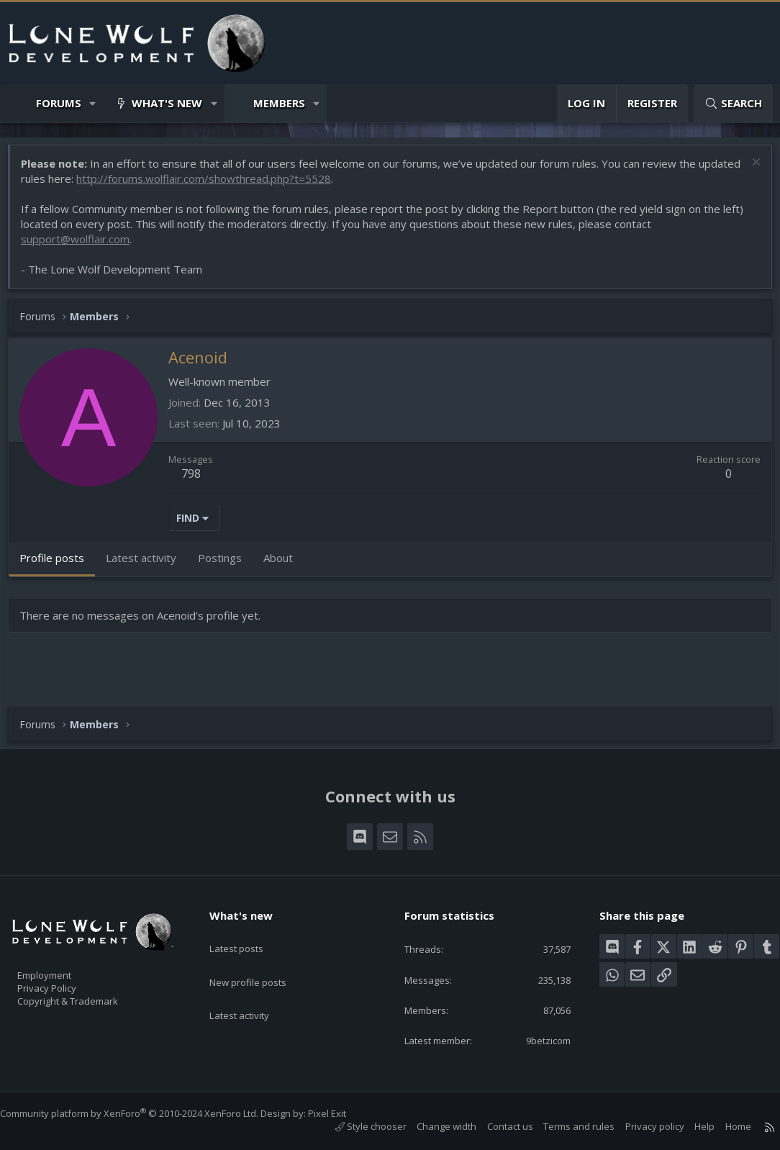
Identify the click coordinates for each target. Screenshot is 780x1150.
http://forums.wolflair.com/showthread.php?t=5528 (255, 185)
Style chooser (356, 1126)
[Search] (733, 103)
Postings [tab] (227, 565)
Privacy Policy (65, 981)
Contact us (496, 1126)
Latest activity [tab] (148, 565)
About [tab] (285, 565)
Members (279, 103)
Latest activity (252, 989)
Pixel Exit (341, 1113)
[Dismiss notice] (747, 170)
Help (690, 1126)
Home (724, 1126)
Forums (58, 103)
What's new (167, 103)
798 (198, 481)
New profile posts (262, 961)
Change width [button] (432, 1126)
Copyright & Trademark (90, 997)
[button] (93, 103)
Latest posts (249, 933)
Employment (63, 966)
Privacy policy (640, 1126)
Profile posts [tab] (59, 565)
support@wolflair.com (82, 246)
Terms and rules (564, 1126)
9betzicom (537, 1039)
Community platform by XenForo (143, 1113)
